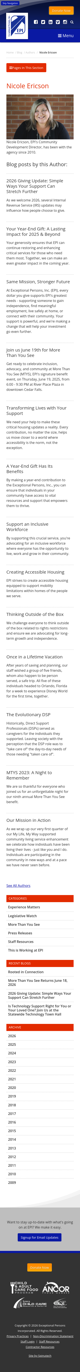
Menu (66, 35)
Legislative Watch (22, 916)
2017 (12, 1113)
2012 (12, 1156)
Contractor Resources (40, 1347)
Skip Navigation (10, 3)
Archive (15, 1027)
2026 (12, 1036)
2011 (12, 1165)
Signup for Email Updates (39, 1237)
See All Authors (18, 885)
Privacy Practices (18, 1336)
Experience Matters (24, 907)
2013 (12, 1148)
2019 (12, 1096)
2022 (12, 1070)
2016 (12, 1122)
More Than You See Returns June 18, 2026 (38, 982)
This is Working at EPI (25, 950)
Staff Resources (20, 941)
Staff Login (27, 1341)
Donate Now (61, 10)
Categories (18, 898)
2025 (12, 1044)
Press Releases (20, 933)
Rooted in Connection (26, 972)
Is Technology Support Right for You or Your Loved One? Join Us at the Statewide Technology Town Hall (39, 1010)
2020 (12, 1087)
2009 (12, 1182)
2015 (12, 1130)
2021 (12, 1079)
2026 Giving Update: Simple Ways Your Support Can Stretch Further (39, 995)
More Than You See (24, 924)
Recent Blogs (20, 963)
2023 (12, 1062)
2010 (12, 1174)
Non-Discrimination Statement (53, 1336)
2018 (12, 1105)
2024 (12, 1053)
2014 (12, 1139)
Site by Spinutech (40, 1356)
